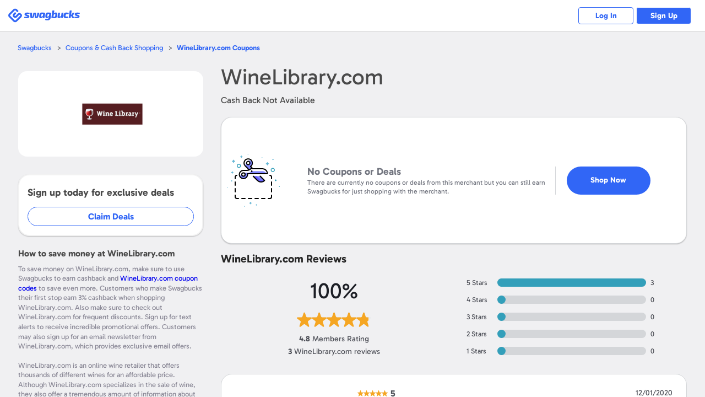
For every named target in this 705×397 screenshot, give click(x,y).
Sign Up (663, 15)
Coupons (218, 48)
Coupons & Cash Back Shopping (114, 48)
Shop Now (608, 180)
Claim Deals (111, 216)
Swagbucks (35, 48)
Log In (606, 15)
